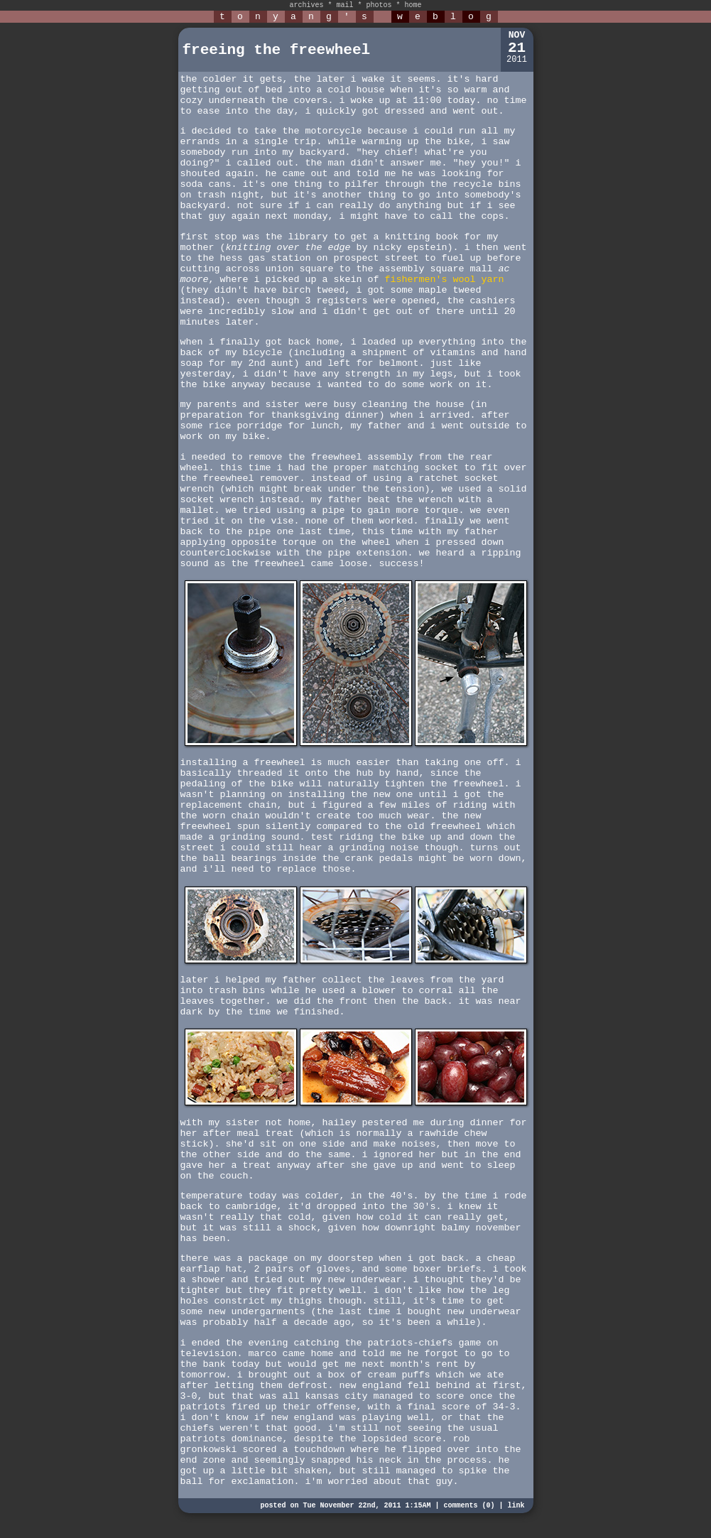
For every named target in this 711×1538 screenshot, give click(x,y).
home (413, 5)
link (515, 1506)
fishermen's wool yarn (444, 279)
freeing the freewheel (277, 50)
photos (379, 5)
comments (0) (468, 1506)
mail (344, 5)
